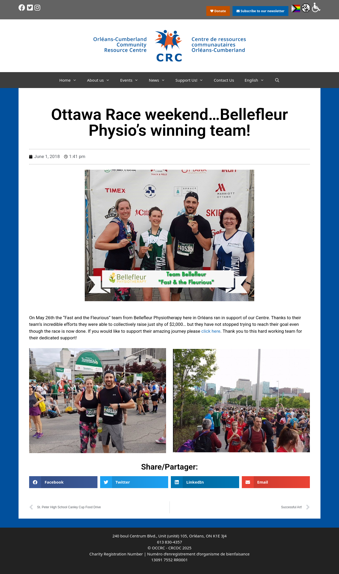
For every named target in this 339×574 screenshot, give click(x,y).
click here (210, 331)
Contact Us (224, 80)
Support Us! (192, 80)
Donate (218, 11)
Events (132, 80)
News (159, 80)
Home (70, 80)
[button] (63, 482)
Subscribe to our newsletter (260, 11)
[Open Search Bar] (277, 80)
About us (101, 80)
